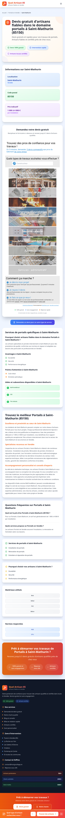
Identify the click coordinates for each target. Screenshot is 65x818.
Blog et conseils (8, 718)
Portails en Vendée (14, 13)
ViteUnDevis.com (45, 305)
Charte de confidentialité (28, 305)
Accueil (4, 13)
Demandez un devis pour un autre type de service (32, 322)
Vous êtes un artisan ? (54, 305)
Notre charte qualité (10, 715)
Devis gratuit (22, 807)
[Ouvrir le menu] (61, 4)
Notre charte (42, 807)
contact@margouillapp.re (13, 764)
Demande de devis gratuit (12, 712)
